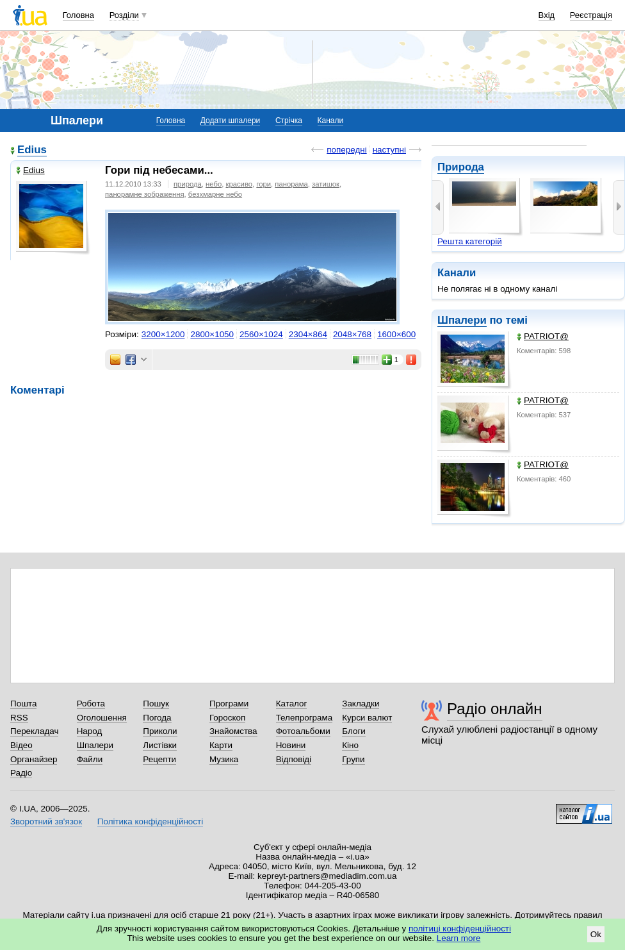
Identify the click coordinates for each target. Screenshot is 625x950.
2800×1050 (212, 334)
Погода (157, 717)
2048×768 (352, 334)
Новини (291, 745)
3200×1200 (163, 334)
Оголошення (102, 717)
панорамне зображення (144, 194)
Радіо (21, 773)
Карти (220, 745)
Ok (595, 934)
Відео (21, 745)
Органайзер (33, 759)
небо (214, 184)
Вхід (547, 15)
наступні (389, 149)
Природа (460, 167)
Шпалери (462, 320)
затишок (325, 184)
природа (188, 184)
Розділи (124, 15)
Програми (228, 703)
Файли (90, 759)
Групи (353, 759)
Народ (89, 731)
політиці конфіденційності (460, 928)
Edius (32, 150)
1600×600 (396, 334)
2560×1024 (261, 334)
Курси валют (367, 717)
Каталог (291, 703)
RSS (19, 717)
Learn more (459, 938)
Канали (331, 120)
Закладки (360, 703)
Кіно (350, 745)
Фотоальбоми (303, 731)
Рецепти (159, 759)
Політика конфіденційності (150, 821)
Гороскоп (227, 717)
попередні (346, 149)
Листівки (160, 745)
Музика (223, 759)
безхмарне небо (215, 194)
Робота (91, 703)
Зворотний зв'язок (46, 821)
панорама (291, 184)
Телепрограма (304, 717)
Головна (78, 15)
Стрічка (288, 120)
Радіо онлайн (494, 708)
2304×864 (308, 334)
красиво (239, 184)
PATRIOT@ (543, 336)
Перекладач (34, 731)
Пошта (23, 703)
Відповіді (294, 759)
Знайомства (233, 731)
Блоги (354, 731)
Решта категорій (469, 241)
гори (263, 184)
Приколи (160, 731)
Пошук (156, 703)
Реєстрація (591, 15)
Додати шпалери (230, 120)
